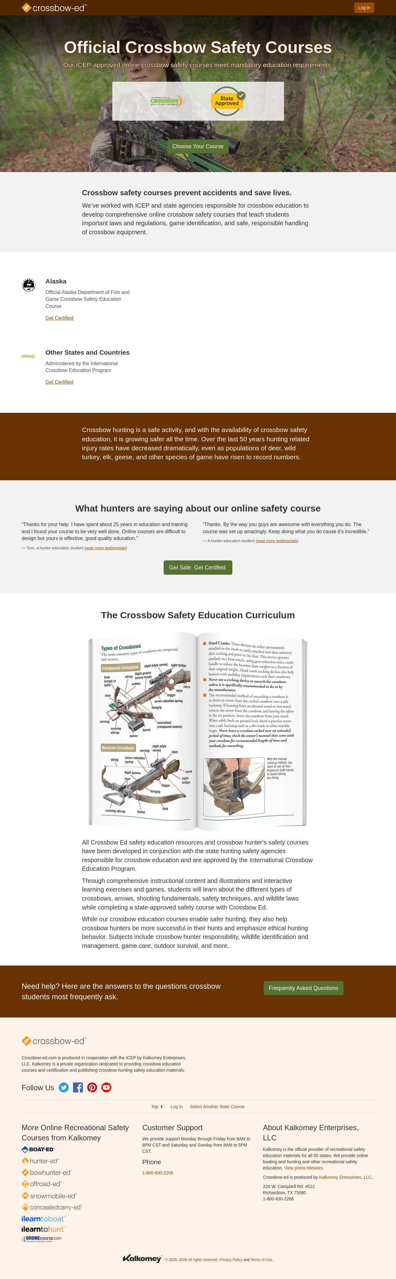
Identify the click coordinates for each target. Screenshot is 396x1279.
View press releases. (304, 1167)
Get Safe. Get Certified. (198, 567)
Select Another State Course (217, 1106)
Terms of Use (261, 1260)
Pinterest (92, 1087)
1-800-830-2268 (157, 1172)
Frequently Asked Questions (303, 988)
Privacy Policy (230, 1260)
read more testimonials (106, 548)
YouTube (106, 1087)
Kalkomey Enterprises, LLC (345, 1177)
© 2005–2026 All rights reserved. (191, 1260)
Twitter (64, 1087)
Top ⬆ (157, 1106)
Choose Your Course (198, 146)
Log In (364, 7)
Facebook (78, 1087)
